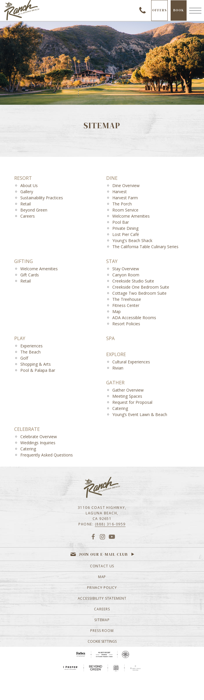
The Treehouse (126, 299)
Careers (27, 216)
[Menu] (195, 10)
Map (116, 311)
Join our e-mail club (103, 554)
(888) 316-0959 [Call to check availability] (142, 10)
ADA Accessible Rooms (134, 317)
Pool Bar (120, 222)
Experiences (31, 346)
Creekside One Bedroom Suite (140, 287)
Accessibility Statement (102, 598)
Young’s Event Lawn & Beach (139, 414)
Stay (112, 261)
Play (19, 338)
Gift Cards (29, 275)
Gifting (23, 261)
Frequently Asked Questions (46, 455)
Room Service (125, 210)
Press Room (102, 630)
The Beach (30, 352)
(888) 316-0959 (110, 524)
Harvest (119, 191)
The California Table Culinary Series (145, 246)
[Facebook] (93, 536)
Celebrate (27, 429)
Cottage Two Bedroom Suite (139, 293)
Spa (110, 338)
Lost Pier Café (125, 234)
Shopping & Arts (35, 364)
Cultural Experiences (131, 362)
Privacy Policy (102, 587)
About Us (29, 185)
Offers (159, 10)
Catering (120, 408)
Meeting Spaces (127, 396)
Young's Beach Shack (132, 240)
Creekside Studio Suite (133, 281)
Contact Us (102, 566)
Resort (23, 178)
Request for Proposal (132, 402)
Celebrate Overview (38, 436)
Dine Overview (126, 185)
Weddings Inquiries (37, 442)
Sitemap (102, 619)
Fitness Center (125, 305)
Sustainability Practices (41, 197)
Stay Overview (125, 268)
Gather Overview (128, 390)
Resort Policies (126, 323)
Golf (24, 358)
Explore (116, 354)
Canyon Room (125, 275)
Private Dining (125, 228)
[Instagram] (102, 536)
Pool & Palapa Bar (37, 370)
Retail (25, 204)
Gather (115, 383)
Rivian (117, 368)
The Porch (122, 204)
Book (180, 14)
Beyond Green (33, 210)
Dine (112, 178)
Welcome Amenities (131, 216)
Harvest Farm (125, 197)
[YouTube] (112, 536)
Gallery (26, 191)
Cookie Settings (102, 641)
